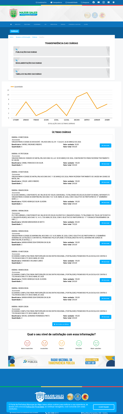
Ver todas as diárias (61, 302)
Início (12, 37)
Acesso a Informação (23, 37)
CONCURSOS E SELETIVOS (74, 24)
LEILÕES (86, 24)
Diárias (34, 37)
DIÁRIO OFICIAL (53, 24)
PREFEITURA (27, 24)
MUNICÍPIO (18, 24)
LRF (45, 24)
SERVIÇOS (63, 24)
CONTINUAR (104, 407)
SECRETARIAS (37, 24)
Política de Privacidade (34, 407)
